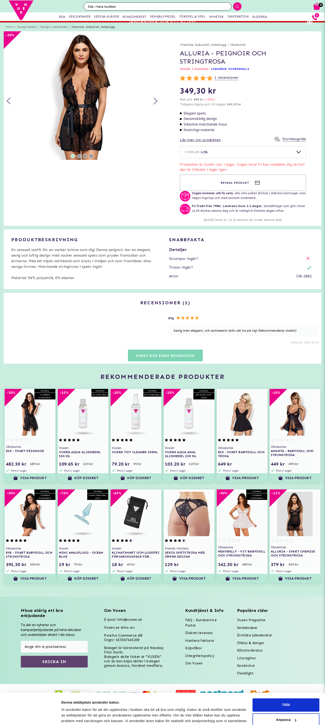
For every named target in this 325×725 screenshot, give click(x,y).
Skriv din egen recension (165, 362)
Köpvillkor (193, 648)
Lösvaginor (246, 658)
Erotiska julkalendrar (254, 635)
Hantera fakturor (199, 641)
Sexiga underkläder (54, 34)
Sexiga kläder (27, 34)
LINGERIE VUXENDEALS (230, 76)
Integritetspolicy (199, 656)
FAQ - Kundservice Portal (201, 623)
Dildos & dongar (250, 643)
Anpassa (286, 691)
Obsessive (238, 52)
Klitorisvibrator (250, 650)
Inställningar (71, 716)
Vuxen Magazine (251, 620)
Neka (286, 705)
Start (10, 34)
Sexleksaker (247, 628)
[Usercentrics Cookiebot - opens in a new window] (30, 715)
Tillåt (286, 676)
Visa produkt (30, 485)
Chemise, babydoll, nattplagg (93, 34)
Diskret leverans (199, 633)
